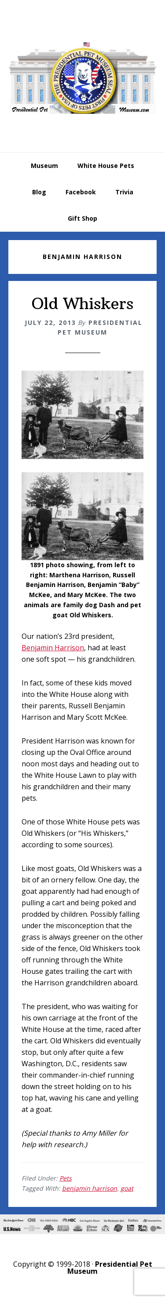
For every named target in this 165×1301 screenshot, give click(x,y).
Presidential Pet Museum (82, 77)
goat (127, 1188)
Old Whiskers (82, 303)
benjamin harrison (89, 1188)
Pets (65, 1178)
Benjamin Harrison (53, 647)
